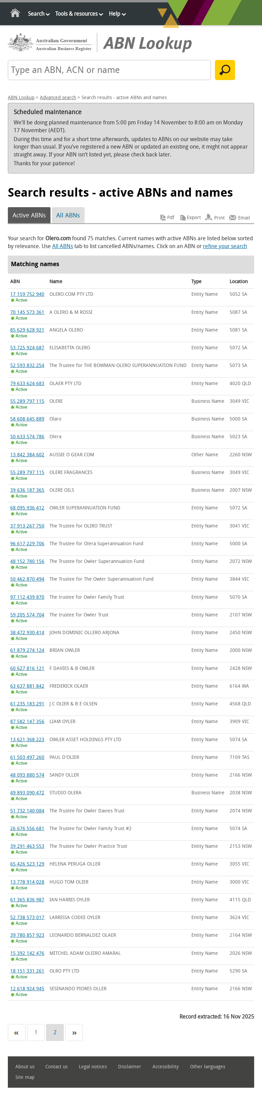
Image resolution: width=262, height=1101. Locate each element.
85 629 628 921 (27, 330)
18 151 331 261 (27, 971)
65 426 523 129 (27, 864)
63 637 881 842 (27, 686)
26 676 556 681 (27, 828)
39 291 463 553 (27, 846)
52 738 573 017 (27, 917)
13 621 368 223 (27, 740)
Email (244, 217)
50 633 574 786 (27, 437)
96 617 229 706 (27, 544)
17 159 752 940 (27, 294)
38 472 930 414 (27, 633)
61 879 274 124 (27, 650)
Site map (24, 1077)
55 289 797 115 (27, 401)
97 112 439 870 (27, 597)
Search (36, 14)
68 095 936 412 (27, 508)
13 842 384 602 (27, 455)
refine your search (225, 246)
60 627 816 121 (27, 668)
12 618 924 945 (27, 989)
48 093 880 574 (27, 775)
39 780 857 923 (27, 935)
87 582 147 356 (27, 721)
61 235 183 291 (27, 704)
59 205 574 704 (27, 615)
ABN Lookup (21, 98)
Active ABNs (29, 215)
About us (24, 1067)
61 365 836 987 (27, 900)
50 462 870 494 (27, 579)
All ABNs (68, 215)
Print (219, 217)
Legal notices (93, 1067)
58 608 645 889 (27, 419)
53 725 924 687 (27, 348)
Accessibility (165, 1067)
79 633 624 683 (27, 383)
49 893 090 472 (27, 793)
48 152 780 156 (27, 561)
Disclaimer (129, 1067)
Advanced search (58, 98)
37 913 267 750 (27, 526)
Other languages (207, 1067)
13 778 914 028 (27, 882)
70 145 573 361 (27, 312)
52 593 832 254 (27, 365)
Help (114, 14)
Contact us (56, 1067)
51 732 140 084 (27, 811)
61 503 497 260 (27, 757)
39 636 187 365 (27, 490)
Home (15, 14)
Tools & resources (76, 14)
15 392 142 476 (27, 953)
